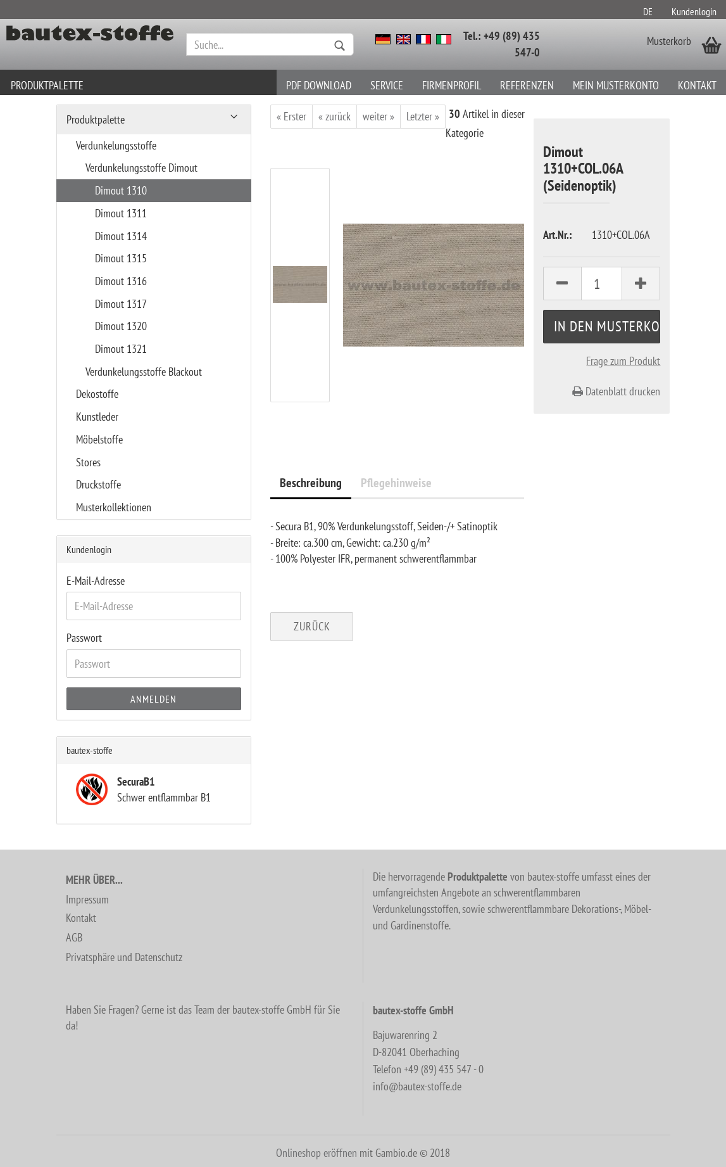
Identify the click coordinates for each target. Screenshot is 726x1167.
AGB (74, 937)
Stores (88, 462)
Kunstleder (97, 416)
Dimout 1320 (121, 326)
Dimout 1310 (121, 190)
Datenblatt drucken (616, 391)
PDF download (318, 85)
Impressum (87, 899)
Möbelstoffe (99, 439)
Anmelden (153, 698)
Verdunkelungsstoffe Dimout (141, 167)
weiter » (378, 116)
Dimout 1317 (121, 304)
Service (386, 85)
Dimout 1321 (121, 348)
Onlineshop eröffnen (316, 1152)
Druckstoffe (98, 484)
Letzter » (422, 116)
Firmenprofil (451, 85)
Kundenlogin (694, 11)
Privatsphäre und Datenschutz (124, 957)
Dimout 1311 (121, 213)
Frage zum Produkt (623, 361)
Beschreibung (311, 483)
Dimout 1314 (121, 236)
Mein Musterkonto (616, 85)
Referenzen (527, 85)
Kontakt (697, 85)
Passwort (84, 637)
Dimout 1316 (121, 281)
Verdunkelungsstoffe (116, 145)
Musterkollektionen (113, 507)
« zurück (334, 116)
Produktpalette (47, 85)
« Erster (291, 116)
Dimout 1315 (121, 258)
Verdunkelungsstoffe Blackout (143, 371)
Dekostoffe (97, 393)
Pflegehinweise (396, 483)
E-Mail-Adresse (95, 580)
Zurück (312, 626)
